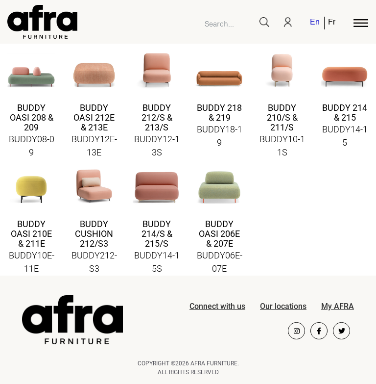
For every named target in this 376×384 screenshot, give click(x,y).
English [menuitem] (314, 22)
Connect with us (217, 306)
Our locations (283, 306)
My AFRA (337, 306)
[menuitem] (315, 23)
